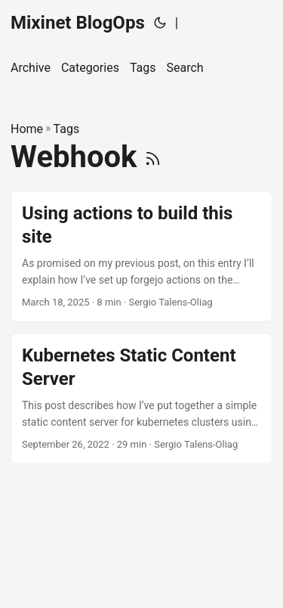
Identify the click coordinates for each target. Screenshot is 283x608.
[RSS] (152, 157)
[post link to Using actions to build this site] (141, 256)
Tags (67, 129)
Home (27, 129)
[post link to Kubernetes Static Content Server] (141, 398)
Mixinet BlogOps (78, 22)
